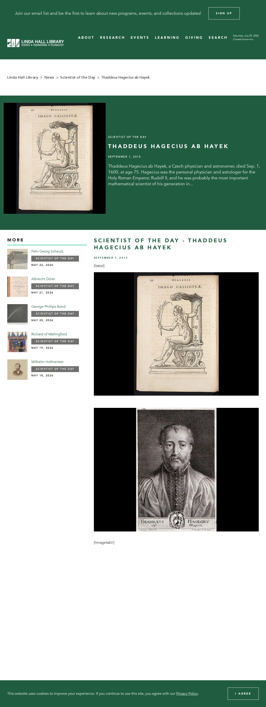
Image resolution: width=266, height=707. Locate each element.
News (49, 77)
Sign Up (224, 13)
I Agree (243, 693)
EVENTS (140, 38)
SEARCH (218, 38)
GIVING (194, 38)
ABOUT (86, 38)
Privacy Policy (187, 693)
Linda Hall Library (22, 77)
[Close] (256, 13)
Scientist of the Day (77, 77)
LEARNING (167, 38)
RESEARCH (112, 38)
